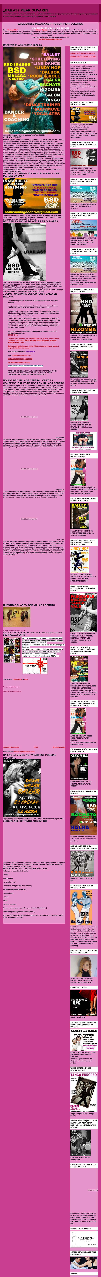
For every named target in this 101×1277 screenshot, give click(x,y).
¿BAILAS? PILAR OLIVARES (25, 10)
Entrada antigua (59, 747)
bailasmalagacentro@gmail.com (20, 359)
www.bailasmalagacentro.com (50, 39)
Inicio (36, 747)
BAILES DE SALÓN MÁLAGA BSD (83, 57)
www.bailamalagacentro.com (19, 362)
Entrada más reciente (11, 747)
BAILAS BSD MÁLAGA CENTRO (82, 53)
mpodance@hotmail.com (21, 355)
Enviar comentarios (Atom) (24, 752)
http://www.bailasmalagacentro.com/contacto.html (25, 366)
